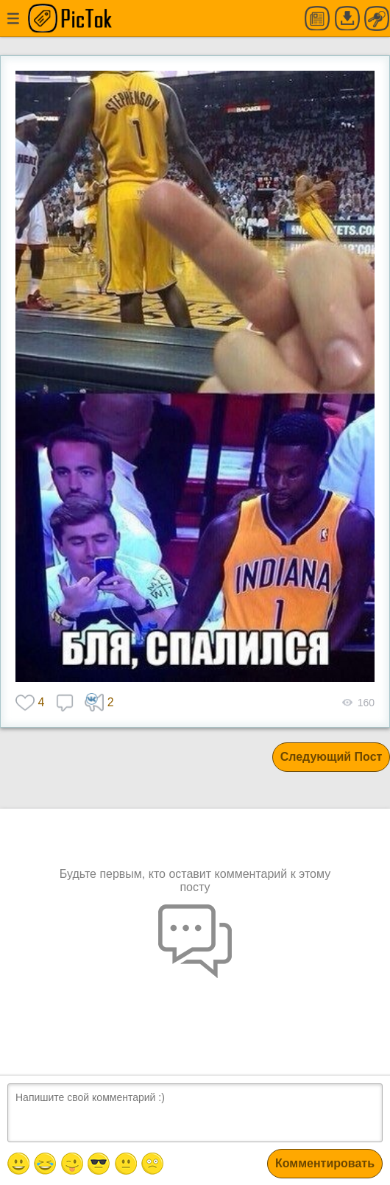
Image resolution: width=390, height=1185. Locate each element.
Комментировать (325, 1163)
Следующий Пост (331, 756)
